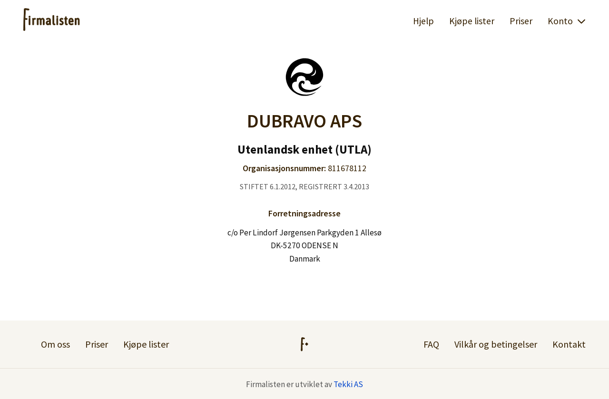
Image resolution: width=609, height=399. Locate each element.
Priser (521, 21)
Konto (567, 21)
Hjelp (423, 21)
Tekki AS (348, 384)
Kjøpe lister (471, 21)
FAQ (431, 344)
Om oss (55, 344)
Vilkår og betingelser (495, 344)
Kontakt (569, 344)
